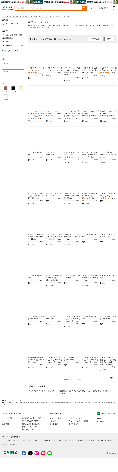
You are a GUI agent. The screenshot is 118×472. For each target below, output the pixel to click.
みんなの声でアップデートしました (42, 405)
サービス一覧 (7, 432)
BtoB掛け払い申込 (28, 443)
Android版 (100, 435)
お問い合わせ (74, 438)
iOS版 (99, 432)
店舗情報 (5, 438)
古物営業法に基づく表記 (30, 435)
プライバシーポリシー (77, 432)
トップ (4, 17)
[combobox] (46, 8)
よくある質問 (54, 438)
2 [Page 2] (70, 378)
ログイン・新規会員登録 (99, 8)
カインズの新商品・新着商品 (98, 405)
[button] (84, 8)
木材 (35, 17)
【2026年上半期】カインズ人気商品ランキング (72, 406)
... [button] (75, 377)
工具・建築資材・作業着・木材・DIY (20, 17)
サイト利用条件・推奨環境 (78, 435)
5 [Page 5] (79, 378)
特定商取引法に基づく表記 (31, 432)
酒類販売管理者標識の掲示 (31, 438)
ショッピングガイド (57, 432)
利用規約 (53, 435)
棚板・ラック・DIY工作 (46, 17)
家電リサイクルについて (30, 440)
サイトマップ (7, 435)
